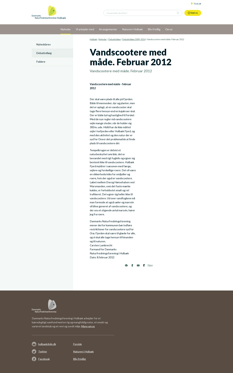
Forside (77, 344)
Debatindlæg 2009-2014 (133, 39)
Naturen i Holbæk (83, 351)
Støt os (193, 12)
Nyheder (103, 39)
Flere (150, 265)
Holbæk (93, 39)
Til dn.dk (196, 3)
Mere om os (88, 326)
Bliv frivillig (79, 359)
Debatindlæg (114, 39)
